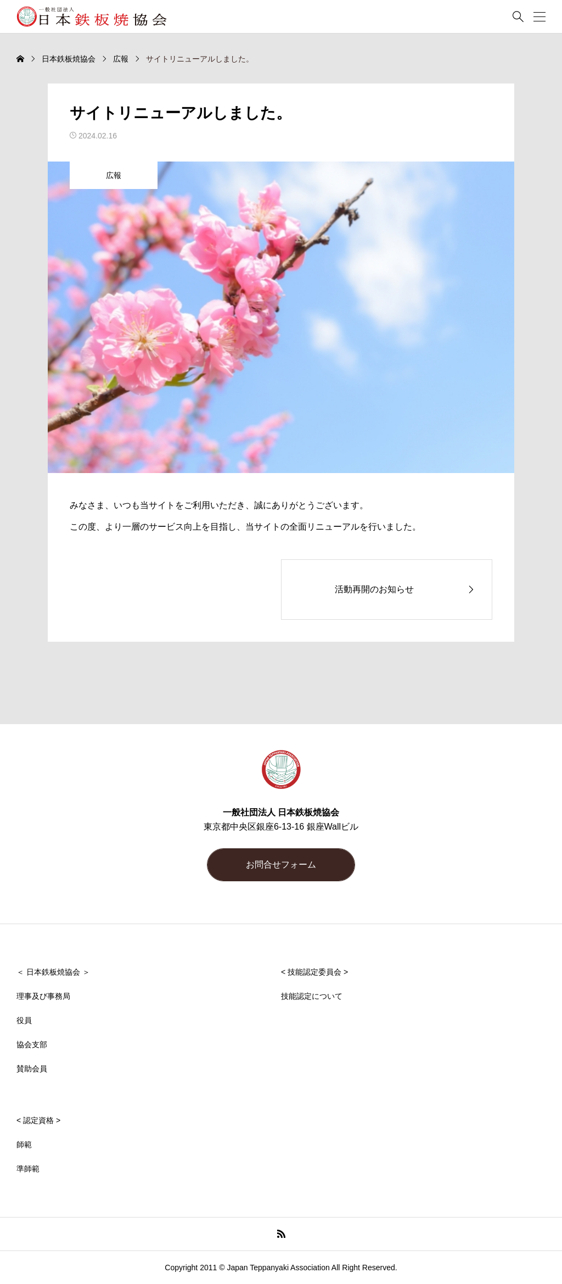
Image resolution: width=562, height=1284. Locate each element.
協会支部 (31, 1044)
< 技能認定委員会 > (314, 972)
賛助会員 (31, 1068)
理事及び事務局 (43, 996)
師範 (24, 1144)
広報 (113, 175)
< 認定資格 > (38, 1120)
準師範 (28, 1168)
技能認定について (311, 996)
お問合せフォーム (281, 864)
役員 (24, 1020)
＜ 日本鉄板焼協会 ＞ (53, 972)
